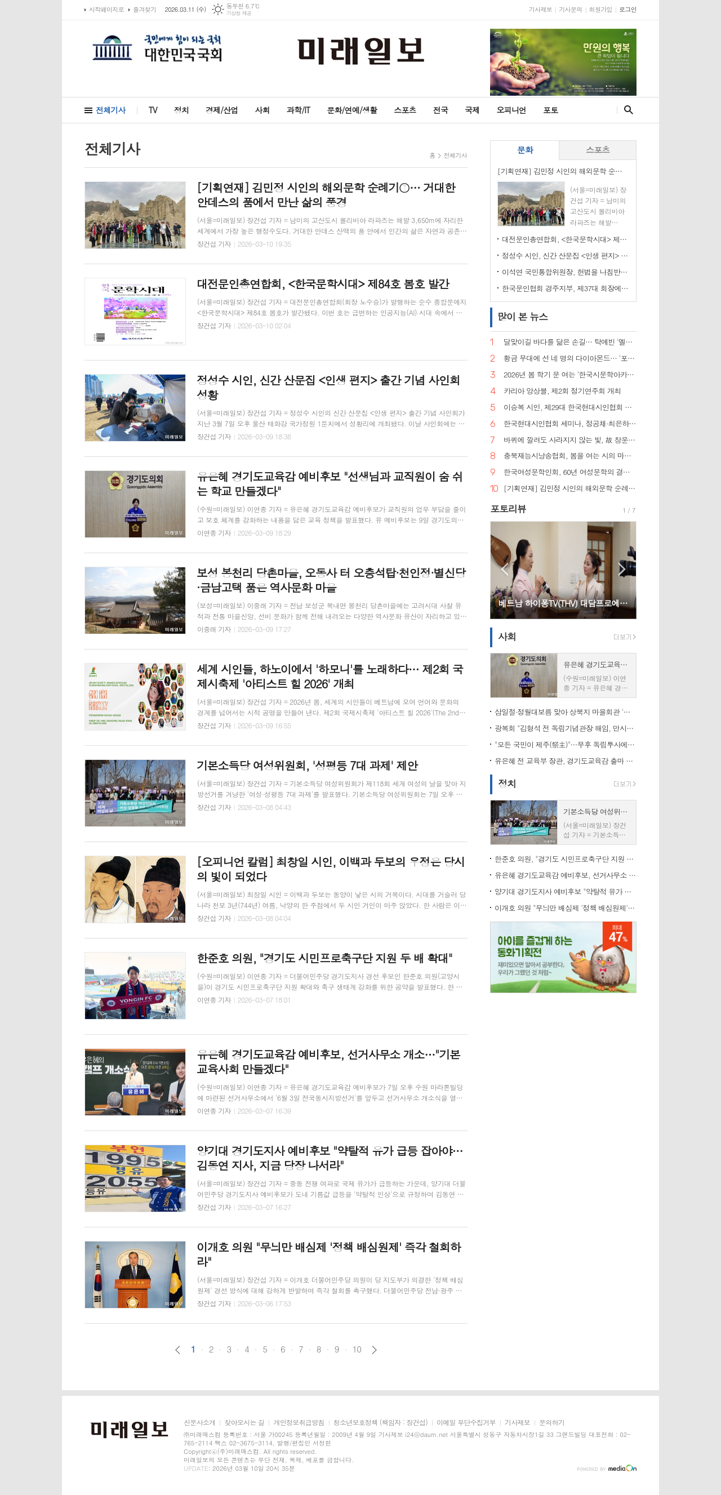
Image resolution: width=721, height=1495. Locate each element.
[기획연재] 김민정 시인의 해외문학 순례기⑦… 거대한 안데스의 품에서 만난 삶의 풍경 (570, 488)
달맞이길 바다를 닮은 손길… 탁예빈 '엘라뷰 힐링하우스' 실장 (570, 342)
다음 (374, 1349)
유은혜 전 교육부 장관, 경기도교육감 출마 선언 (566, 760)
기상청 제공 (239, 13)
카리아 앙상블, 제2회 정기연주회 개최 (562, 391)
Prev (504, 569)
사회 (262, 109)
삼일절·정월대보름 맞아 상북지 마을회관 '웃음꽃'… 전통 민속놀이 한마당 (566, 711)
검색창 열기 (626, 110)
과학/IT (298, 109)
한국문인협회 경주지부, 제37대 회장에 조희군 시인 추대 (565, 288)
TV (153, 109)
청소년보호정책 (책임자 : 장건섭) (380, 1422)
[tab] (524, 150)
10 (357, 1349)
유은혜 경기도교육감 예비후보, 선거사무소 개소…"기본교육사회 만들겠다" (566, 875)
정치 (181, 109)
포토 (550, 109)
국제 (472, 109)
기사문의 (570, 9)
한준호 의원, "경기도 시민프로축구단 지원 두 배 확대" (566, 858)
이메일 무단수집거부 (466, 1422)
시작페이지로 (106, 9)
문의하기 (551, 1422)
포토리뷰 (508, 508)
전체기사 (111, 109)
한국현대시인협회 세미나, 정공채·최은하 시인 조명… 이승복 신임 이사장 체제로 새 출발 (570, 424)
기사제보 (540, 9)
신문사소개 (199, 1422)
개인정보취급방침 (298, 1422)
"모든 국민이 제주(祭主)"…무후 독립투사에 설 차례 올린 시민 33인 (566, 744)
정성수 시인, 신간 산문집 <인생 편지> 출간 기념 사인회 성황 (565, 255)
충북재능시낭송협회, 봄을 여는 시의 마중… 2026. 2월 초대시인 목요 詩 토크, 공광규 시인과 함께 (570, 456)
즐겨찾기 (144, 9)
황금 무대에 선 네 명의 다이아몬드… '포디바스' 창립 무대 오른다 (570, 358)
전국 (440, 109)
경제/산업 (222, 109)
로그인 (628, 9)
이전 (177, 1349)
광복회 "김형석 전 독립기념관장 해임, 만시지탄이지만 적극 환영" (566, 728)
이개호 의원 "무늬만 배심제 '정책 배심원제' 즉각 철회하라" (566, 907)
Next (622, 569)
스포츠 (405, 109)
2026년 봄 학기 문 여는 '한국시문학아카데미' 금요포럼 (570, 375)
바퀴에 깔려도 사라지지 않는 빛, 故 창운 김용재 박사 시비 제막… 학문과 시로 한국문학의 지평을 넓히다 (570, 440)
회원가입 (600, 9)
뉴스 (522, 316)
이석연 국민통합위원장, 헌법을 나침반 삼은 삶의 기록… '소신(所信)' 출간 (565, 271)
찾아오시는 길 (244, 1422)
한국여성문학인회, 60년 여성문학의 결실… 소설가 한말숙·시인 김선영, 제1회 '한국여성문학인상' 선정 (570, 472)
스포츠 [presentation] (597, 149)
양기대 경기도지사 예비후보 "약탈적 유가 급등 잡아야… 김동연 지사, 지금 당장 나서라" (566, 891)
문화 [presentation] (525, 149)
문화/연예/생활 (352, 109)
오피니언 (511, 109)
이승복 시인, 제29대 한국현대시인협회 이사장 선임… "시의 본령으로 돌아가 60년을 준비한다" (570, 407)
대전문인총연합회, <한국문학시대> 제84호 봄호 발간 (565, 239)
